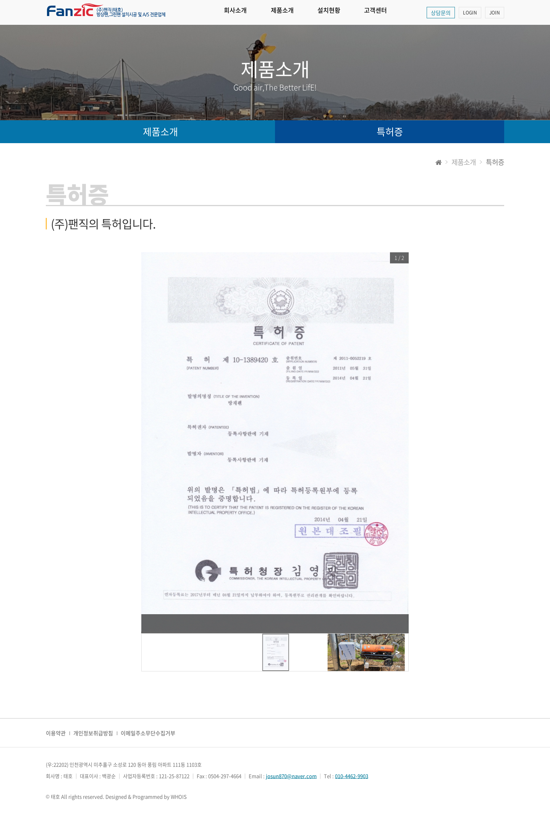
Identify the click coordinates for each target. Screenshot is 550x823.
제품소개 (296, 12)
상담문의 (441, 12)
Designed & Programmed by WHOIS (146, 796)
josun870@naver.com (291, 775)
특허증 (390, 131)
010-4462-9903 (351, 775)
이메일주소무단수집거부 (148, 733)
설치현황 (351, 12)
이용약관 (56, 733)
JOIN (494, 12)
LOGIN (470, 12)
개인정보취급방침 (93, 733)
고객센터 (407, 12)
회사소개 (240, 12)
